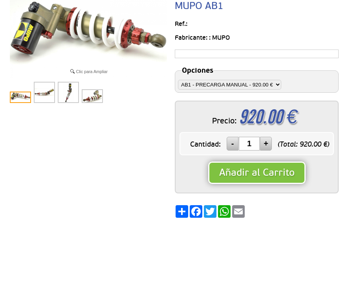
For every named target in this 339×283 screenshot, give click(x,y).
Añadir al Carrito (257, 173)
